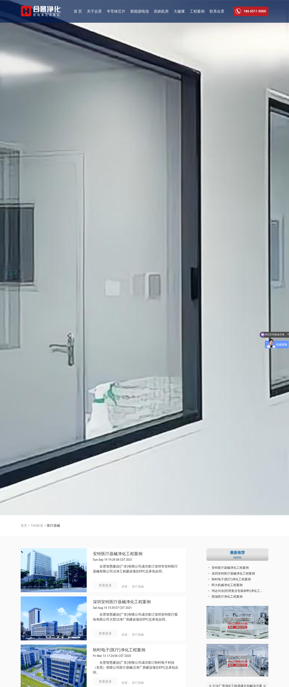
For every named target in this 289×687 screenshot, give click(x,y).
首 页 (78, 11)
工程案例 (197, 11)
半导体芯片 (116, 11)
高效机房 (161, 11)
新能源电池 (139, 11)
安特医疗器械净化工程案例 (117, 553)
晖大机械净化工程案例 (227, 585)
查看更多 (105, 585)
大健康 (179, 11)
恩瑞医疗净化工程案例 (227, 596)
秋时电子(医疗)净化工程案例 (119, 650)
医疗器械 (138, 586)
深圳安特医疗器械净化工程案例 (122, 601)
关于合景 (94, 11)
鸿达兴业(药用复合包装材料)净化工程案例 (240, 591)
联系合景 (217, 11)
